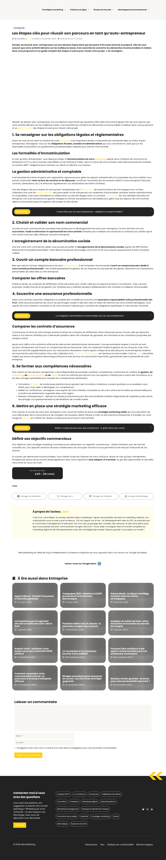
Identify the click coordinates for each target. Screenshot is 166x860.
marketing (18, 375)
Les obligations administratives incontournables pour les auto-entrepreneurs (90, 316)
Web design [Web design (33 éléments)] (62, 824)
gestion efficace (44, 192)
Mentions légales (144, 844)
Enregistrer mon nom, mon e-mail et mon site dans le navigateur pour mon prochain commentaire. (67, 748)
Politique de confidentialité (120, 844)
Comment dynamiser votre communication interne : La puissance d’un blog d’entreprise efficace (33, 677)
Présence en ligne (80, 9)
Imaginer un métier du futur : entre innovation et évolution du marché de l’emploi (130, 624)
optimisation (87, 189)
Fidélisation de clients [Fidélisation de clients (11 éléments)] (111, 794)
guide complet (25, 128)
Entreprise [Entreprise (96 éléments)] (93, 794)
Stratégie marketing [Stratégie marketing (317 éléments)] (101, 816)
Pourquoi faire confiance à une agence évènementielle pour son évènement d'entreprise (129, 651)
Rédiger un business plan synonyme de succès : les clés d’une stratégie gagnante (82, 679)
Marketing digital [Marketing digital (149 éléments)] (89, 801)
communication (36, 375)
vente (54, 375)
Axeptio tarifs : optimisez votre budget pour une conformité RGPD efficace (33, 651)
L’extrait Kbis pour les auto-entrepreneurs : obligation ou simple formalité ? (89, 212)
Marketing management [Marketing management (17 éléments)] (68, 809)
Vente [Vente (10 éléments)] (116, 816)
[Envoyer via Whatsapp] (137, 496)
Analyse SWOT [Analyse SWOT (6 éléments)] (63, 794)
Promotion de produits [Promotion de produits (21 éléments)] (67, 816)
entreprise (65, 140)
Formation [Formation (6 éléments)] (61, 801)
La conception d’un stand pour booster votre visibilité (79, 652)
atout (139, 353)
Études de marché (104, 9)
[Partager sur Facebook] (29, 496)
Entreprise (19, 27)
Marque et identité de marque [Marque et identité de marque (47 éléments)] (95, 809)
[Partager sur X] (65, 496)
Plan (102, 844)
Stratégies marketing (54, 9)
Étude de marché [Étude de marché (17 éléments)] (78, 824)
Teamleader (112, 195)
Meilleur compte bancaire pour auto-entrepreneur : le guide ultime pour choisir (90, 428)
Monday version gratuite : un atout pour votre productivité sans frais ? (130, 680)
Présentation (91, 844)
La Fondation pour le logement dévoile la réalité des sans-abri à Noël (33, 624)
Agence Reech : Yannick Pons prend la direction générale (34, 597)
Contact (20, 825)
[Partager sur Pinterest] (101, 496)
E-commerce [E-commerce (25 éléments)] (79, 794)
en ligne (34, 384)
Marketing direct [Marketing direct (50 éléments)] (108, 801)
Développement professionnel (134, 9)
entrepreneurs (71, 265)
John (30, 39)
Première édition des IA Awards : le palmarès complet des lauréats (81, 625)
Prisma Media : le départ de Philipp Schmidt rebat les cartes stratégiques (130, 596)
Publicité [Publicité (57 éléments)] (84, 816)
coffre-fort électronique (86, 353)
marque (26, 418)
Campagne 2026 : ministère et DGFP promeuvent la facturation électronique (82, 596)
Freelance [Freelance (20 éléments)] (74, 801)
